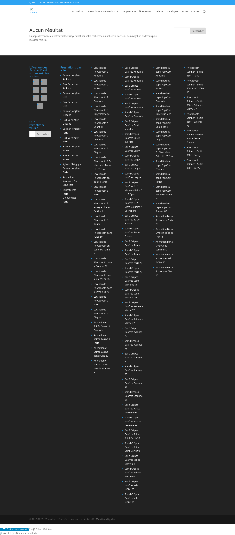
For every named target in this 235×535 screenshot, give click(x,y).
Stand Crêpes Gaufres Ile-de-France (132, 232)
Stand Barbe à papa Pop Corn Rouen (164, 177)
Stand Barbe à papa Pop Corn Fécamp (164, 165)
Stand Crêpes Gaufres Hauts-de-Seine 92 (133, 421)
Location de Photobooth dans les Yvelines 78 (103, 287)
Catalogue (172, 11)
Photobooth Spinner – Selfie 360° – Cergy (195, 163)
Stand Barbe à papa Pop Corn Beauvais (164, 97)
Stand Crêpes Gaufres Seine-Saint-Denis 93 (132, 447)
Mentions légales (105, 519)
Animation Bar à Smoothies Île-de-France (165, 232)
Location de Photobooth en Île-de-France (102, 177)
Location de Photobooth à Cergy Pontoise (102, 110)
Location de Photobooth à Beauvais (101, 97)
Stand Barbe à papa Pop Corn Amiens (164, 84)
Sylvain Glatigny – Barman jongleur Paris (72, 168)
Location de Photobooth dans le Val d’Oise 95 (103, 275)
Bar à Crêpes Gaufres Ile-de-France (132, 219)
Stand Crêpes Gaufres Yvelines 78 (133, 344)
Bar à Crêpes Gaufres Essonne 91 (134, 383)
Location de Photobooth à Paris (101, 190)
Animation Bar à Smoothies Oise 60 (164, 271)
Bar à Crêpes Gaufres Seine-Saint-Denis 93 (132, 434)
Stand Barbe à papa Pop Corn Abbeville (164, 71)
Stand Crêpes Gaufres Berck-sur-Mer (132, 137)
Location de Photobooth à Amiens (101, 84)
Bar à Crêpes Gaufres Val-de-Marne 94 (133, 459)
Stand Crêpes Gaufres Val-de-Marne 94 (133, 472)
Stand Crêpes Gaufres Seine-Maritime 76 (132, 293)
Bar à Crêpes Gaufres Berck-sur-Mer (132, 125)
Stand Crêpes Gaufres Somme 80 (133, 370)
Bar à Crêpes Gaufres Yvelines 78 (133, 331)
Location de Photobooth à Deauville (101, 135)
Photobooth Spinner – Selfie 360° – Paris (195, 71)
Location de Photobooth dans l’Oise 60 (103, 232)
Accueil (76, 11)
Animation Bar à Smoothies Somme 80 (164, 245)
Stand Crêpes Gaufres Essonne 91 (134, 395)
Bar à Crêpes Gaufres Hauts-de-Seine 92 (133, 408)
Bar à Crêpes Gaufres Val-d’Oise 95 (131, 485)
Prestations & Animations (101, 11)
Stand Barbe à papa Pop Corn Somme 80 (164, 207)
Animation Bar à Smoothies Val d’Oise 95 (164, 258)
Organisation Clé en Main (137, 11)
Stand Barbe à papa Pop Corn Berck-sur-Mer (164, 110)
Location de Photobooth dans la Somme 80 (103, 262)
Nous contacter (190, 11)
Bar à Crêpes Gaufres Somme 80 (133, 357)
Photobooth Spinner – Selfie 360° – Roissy (195, 151)
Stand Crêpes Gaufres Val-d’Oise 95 (132, 498)
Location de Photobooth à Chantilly (101, 122)
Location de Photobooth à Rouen (101, 220)
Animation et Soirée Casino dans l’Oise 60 (101, 351)
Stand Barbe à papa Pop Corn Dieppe (164, 135)
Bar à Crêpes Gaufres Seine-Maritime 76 (132, 280)
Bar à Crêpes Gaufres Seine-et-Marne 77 (134, 306)
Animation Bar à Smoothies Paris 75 (164, 220)
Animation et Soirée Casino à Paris (102, 339)
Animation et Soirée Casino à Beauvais (102, 326)
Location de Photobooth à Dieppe (101, 148)
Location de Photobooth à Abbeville (101, 71)
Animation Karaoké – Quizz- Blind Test (71, 181)
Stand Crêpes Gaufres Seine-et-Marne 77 (134, 319)
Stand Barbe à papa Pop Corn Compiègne (164, 122)
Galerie (159, 11)
